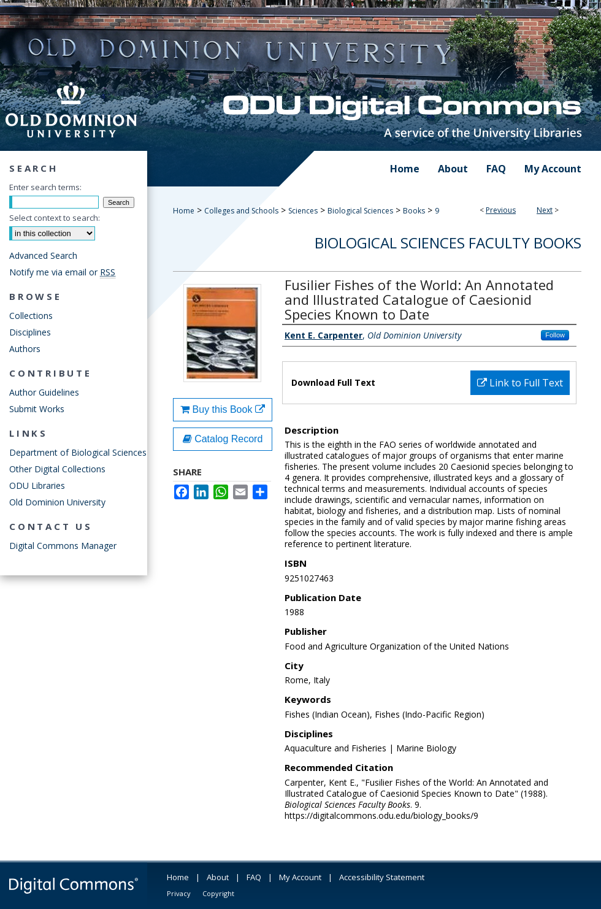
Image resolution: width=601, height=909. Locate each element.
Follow (555, 335)
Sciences (303, 210)
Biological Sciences (360, 210)
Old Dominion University (57, 502)
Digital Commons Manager (63, 545)
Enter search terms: (45, 187)
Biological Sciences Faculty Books (448, 242)
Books (414, 210)
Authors (24, 349)
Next (545, 210)
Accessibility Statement (381, 877)
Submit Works (36, 409)
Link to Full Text (520, 382)
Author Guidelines (44, 392)
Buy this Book (222, 409)
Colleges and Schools (241, 210)
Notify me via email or (62, 272)
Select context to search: (54, 217)
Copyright (218, 893)
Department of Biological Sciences (78, 452)
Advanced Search (43, 255)
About (218, 877)
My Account (300, 877)
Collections (31, 315)
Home (183, 210)
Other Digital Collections (57, 469)
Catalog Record (223, 439)
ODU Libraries (37, 485)
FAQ (254, 877)
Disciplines (30, 332)
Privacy (179, 893)
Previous (501, 210)
